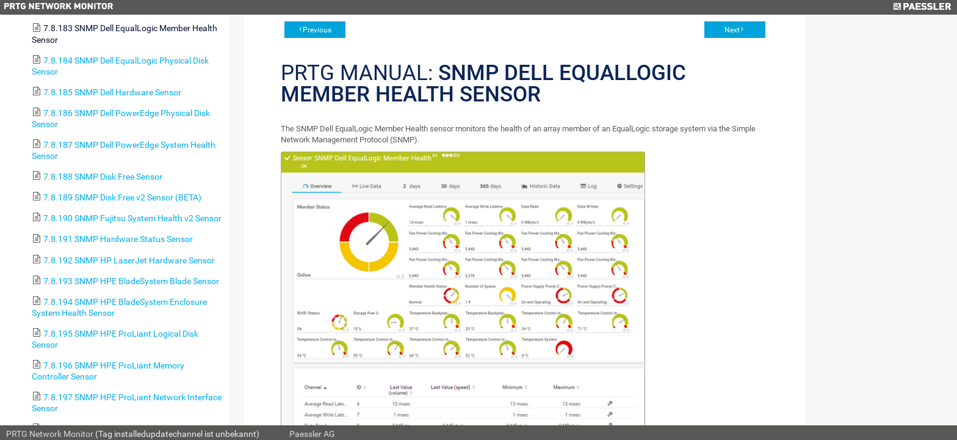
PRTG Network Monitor (49, 434)
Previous (317, 30)
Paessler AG (312, 434)
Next (732, 30)
